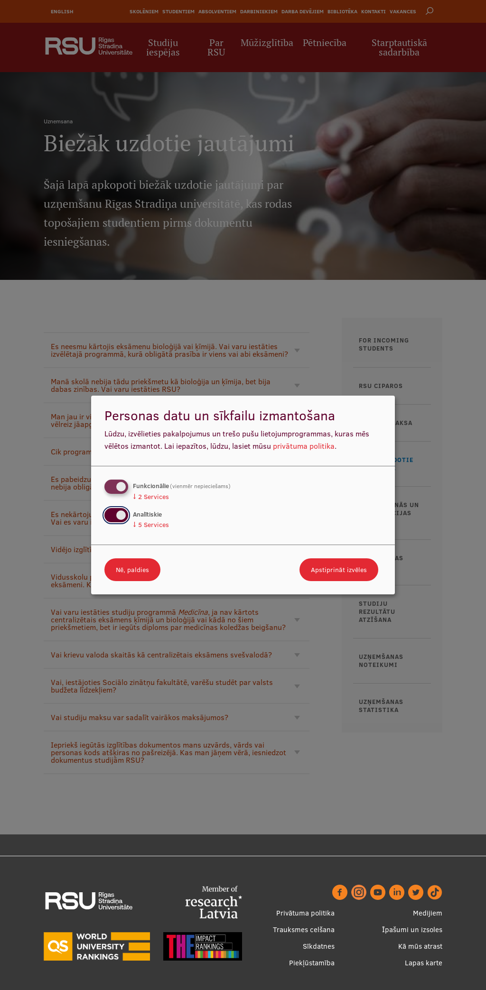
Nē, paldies (132, 569)
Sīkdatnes (319, 946)
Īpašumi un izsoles (412, 929)
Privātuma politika (305, 913)
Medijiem (427, 913)
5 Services (151, 524)
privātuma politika (304, 446)
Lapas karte (423, 963)
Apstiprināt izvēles (339, 569)
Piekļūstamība (312, 963)
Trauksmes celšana (304, 929)
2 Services (151, 496)
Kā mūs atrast (420, 946)
